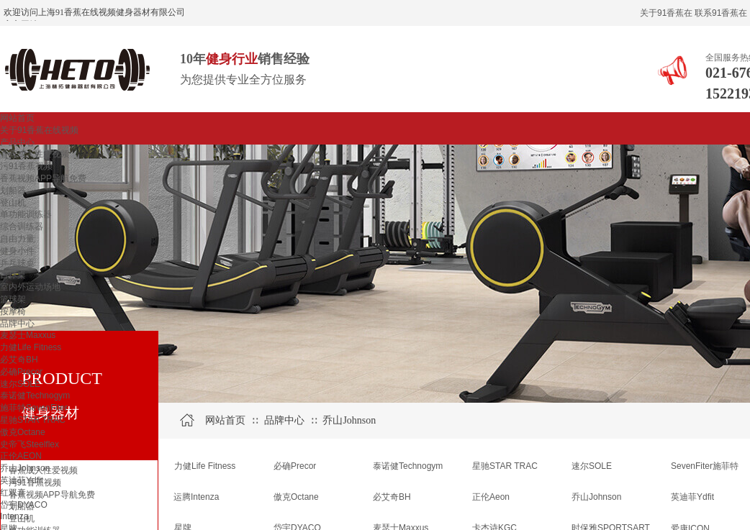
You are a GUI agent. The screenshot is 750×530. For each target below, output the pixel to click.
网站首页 (17, 118)
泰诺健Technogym (35, 395)
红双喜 (13, 493)
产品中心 (17, 142)
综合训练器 (21, 226)
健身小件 (17, 251)
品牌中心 (17, 324)
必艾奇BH (19, 360)
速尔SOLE (20, 384)
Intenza (14, 516)
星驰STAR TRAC (32, 420)
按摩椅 (13, 311)
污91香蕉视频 (26, 166)
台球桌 (13, 275)
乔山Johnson (25, 468)
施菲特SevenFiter (34, 408)
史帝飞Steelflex (29, 444)
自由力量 (17, 239)
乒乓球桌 (17, 263)
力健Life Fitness (30, 347)
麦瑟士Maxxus (27, 335)
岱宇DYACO (24, 505)
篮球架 (13, 299)
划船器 (13, 191)
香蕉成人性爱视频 (34, 154)
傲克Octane (22, 432)
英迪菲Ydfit (21, 480)
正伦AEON (21, 456)
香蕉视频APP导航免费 (43, 178)
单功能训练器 (26, 214)
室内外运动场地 (30, 287)
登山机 (13, 203)
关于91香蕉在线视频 (39, 130)
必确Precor (21, 372)
